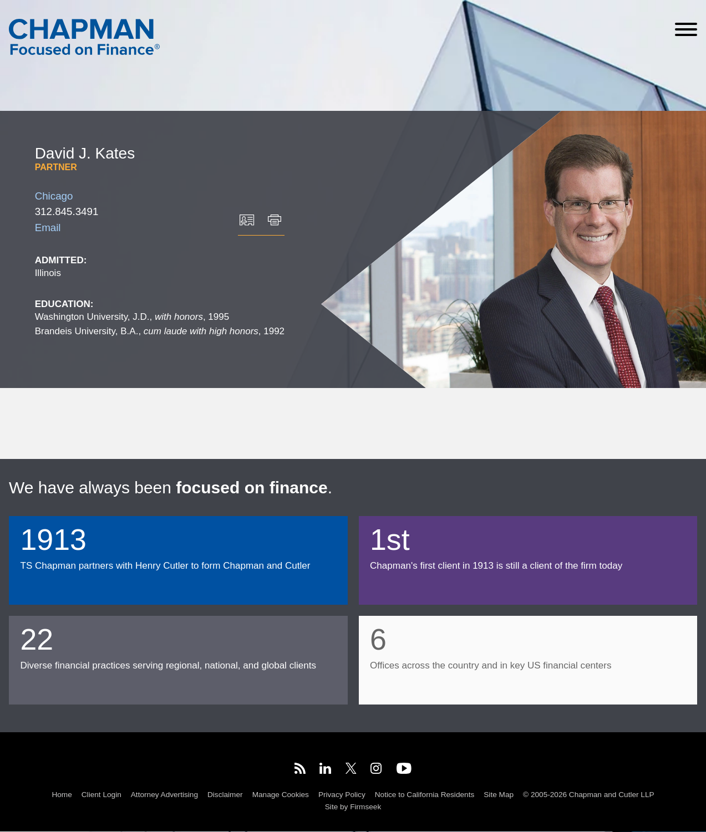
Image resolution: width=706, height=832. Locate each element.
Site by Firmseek (353, 807)
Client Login (101, 795)
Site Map (499, 795)
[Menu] (686, 29)
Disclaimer (225, 795)
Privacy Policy (341, 795)
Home (62, 795)
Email (48, 227)
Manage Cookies (280, 795)
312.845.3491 (67, 211)
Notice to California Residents (424, 795)
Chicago (54, 196)
